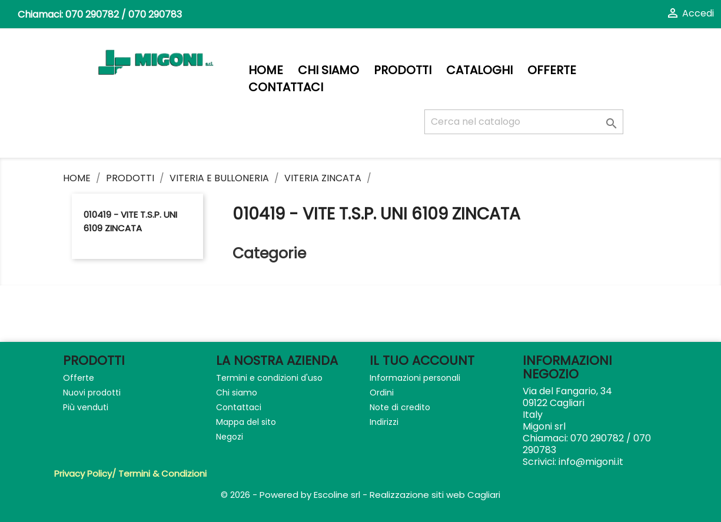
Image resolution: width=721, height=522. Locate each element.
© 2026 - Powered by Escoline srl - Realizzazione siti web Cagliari (360, 494)
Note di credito (400, 407)
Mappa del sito (246, 422)
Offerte (551, 70)
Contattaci (285, 87)
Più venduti (85, 407)
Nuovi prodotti (92, 392)
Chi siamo (328, 70)
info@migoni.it (591, 461)
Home (265, 70)
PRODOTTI (402, 70)
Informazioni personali (415, 378)
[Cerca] (523, 121)
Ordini (382, 392)
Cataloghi (479, 70)
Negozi (229, 437)
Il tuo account (422, 360)
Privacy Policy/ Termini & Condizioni (130, 473)
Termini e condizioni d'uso (269, 378)
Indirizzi (384, 422)
